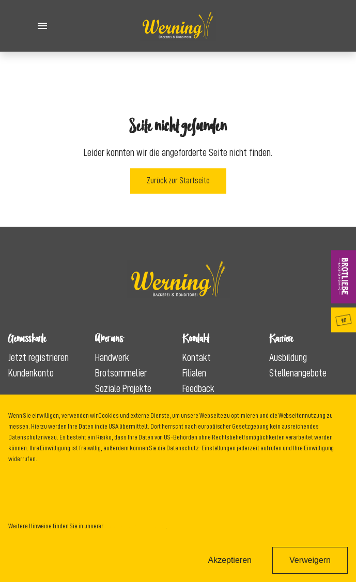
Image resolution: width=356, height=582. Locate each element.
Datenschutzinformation (135, 525)
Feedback (198, 388)
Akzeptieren (230, 560)
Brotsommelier (121, 373)
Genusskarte (345, 319)
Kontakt (196, 357)
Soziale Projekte (123, 388)
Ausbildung (288, 357)
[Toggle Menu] (42, 26)
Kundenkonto (31, 373)
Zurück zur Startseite (178, 181)
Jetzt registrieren (38, 357)
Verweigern (310, 560)
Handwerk (112, 357)
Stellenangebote (298, 373)
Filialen (194, 373)
